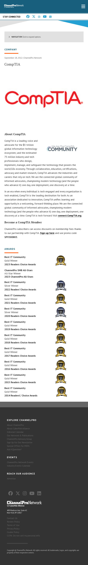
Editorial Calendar (15, 432)
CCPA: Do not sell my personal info (23, 535)
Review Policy (13, 521)
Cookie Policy (13, 532)
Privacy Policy (13, 528)
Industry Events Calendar (18, 465)
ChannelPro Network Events (20, 462)
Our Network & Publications (20, 435)
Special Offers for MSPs (18, 445)
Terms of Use (13, 525)
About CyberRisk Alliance (18, 428)
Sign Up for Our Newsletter (19, 442)
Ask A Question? (14, 449)
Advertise (11, 478)
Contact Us (12, 518)
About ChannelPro (15, 425)
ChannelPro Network (33, 57)
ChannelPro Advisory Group (19, 439)
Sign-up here (47, 233)
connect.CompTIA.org (69, 215)
